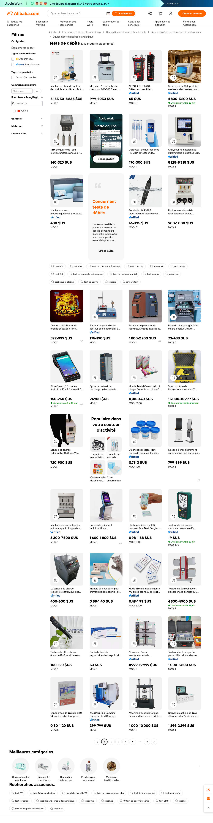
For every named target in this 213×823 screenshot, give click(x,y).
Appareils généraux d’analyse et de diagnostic (176, 32)
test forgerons (20, 800)
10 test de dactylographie (134, 800)
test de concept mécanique (104, 266)
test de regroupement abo (109, 793)
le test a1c (157, 266)
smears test (130, 281)
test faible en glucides (42, 793)
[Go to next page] (154, 742)
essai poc (172, 274)
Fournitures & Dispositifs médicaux (81, 32)
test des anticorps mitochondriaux (55, 800)
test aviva (87, 800)
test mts (57, 266)
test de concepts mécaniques (86, 274)
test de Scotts (89, 281)
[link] (208, 789)
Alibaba (53, 32)
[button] (108, 13)
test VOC (56, 808)
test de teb (178, 266)
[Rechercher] (123, 13)
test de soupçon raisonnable (27, 808)
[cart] (161, 14)
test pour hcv (135, 266)
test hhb (107, 800)
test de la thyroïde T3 (74, 793)
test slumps (151, 274)
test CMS (162, 800)
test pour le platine (62, 281)
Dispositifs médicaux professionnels (126, 32)
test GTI (17, 793)
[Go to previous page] (97, 742)
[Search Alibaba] (77, 13)
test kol (180, 800)
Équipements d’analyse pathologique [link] (73, 36)
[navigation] (27, 387)
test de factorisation (142, 793)
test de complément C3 (123, 274)
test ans (76, 266)
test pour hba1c (171, 793)
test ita (110, 281)
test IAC (57, 274)
